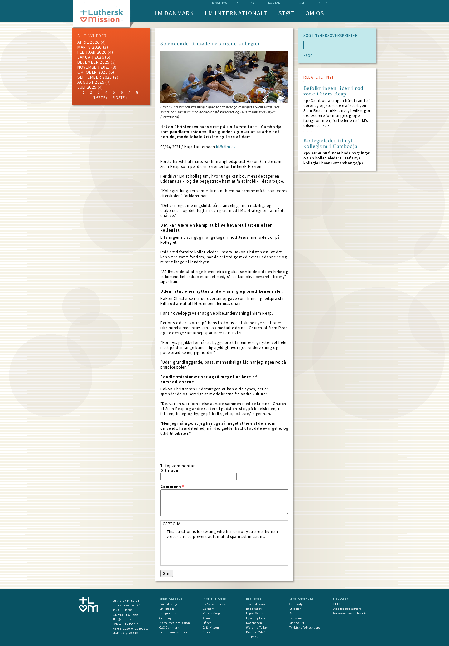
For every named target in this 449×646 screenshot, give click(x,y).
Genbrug (165, 618)
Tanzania (296, 618)
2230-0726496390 (136, 629)
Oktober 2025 (92, 72)
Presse (299, 3)
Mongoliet (297, 623)
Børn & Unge (168, 604)
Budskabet (254, 609)
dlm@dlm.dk (122, 619)
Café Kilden (211, 627)
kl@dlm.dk (226, 146)
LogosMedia (255, 613)
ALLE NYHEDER (91, 35)
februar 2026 (91, 52)
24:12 (336, 604)
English (323, 3)
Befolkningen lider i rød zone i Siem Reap (333, 91)
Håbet (207, 623)
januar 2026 (90, 57)
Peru (292, 613)
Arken (207, 618)
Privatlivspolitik (224, 3)
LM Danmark (174, 13)
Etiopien (295, 609)
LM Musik (166, 609)
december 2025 (93, 62)
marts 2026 (89, 47)
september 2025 (94, 77)
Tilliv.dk (252, 637)
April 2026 (88, 42)
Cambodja (296, 604)
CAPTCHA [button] (172, 523)
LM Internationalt (236, 13)
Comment (172, 486)
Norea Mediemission (174, 623)
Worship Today (257, 627)
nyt (253, 3)
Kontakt (275, 3)
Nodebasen (254, 623)
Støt (286, 13)
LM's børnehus (214, 604)
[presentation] (214, 551)
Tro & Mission (256, 604)
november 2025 (93, 67)
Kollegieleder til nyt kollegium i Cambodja (330, 143)
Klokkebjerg (211, 613)
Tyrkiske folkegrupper (305, 627)
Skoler (207, 632)
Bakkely (209, 609)
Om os (314, 13)
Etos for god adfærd (347, 609)
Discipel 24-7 (255, 632)
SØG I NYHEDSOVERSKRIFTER (330, 35)
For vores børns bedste (350, 613)
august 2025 (90, 82)
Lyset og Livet (256, 618)
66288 (133, 633)
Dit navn (169, 470)
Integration (168, 613)
